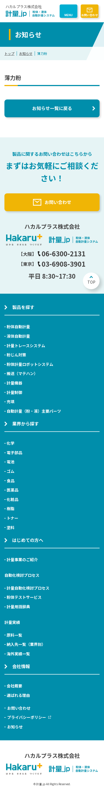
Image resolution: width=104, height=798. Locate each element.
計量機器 (14, 383)
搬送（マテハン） (22, 373)
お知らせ (25, 53)
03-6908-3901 (61, 264)
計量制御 (14, 392)
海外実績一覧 (18, 653)
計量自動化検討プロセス (28, 588)
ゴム (10, 471)
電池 (10, 461)
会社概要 (14, 685)
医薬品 (12, 490)
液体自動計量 (18, 336)
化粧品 (12, 499)
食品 (10, 480)
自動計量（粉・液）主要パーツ (34, 411)
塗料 (10, 527)
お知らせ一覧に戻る (52, 108)
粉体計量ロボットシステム (30, 364)
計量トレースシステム (26, 345)
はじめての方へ (27, 540)
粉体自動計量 (18, 326)
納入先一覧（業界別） (26, 644)
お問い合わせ (89, 15)
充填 (10, 401)
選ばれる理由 (18, 695)
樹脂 (10, 508)
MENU (68, 15)
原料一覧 (14, 635)
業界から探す (25, 423)
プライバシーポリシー (29, 717)
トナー (12, 518)
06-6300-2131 (61, 253)
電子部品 (14, 452)
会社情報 (21, 666)
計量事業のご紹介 (22, 559)
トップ (9, 53)
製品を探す (23, 307)
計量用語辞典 (18, 606)
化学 (10, 443)
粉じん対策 (16, 354)
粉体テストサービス (24, 597)
